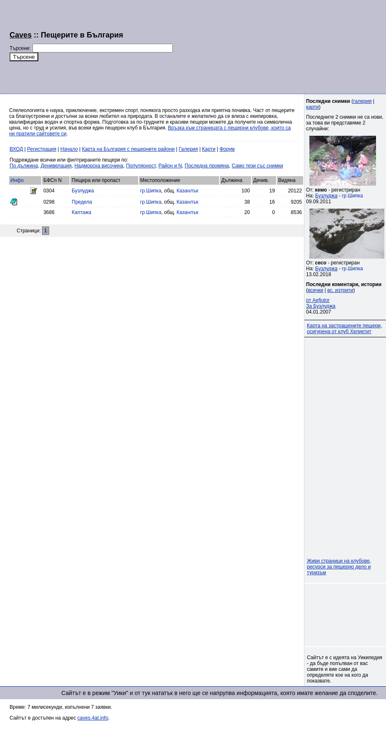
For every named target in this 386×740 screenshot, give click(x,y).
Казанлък (187, 191)
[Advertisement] (222, 45)
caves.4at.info (92, 718)
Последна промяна (207, 166)
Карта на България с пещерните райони (128, 149)
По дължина (24, 166)
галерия (362, 101)
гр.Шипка (151, 191)
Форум (226, 149)
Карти (208, 149)
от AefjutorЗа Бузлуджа (321, 303)
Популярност (141, 166)
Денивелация (56, 166)
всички (315, 290)
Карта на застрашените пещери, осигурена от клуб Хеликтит (344, 328)
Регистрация (41, 149)
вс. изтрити (340, 290)
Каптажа (81, 212)
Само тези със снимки (257, 166)
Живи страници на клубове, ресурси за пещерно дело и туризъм (339, 567)
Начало (69, 149)
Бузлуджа (83, 191)
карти (312, 107)
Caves (21, 35)
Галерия (188, 149)
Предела (82, 202)
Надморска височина (99, 166)
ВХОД (16, 149)
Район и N (170, 166)
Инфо (17, 180)
